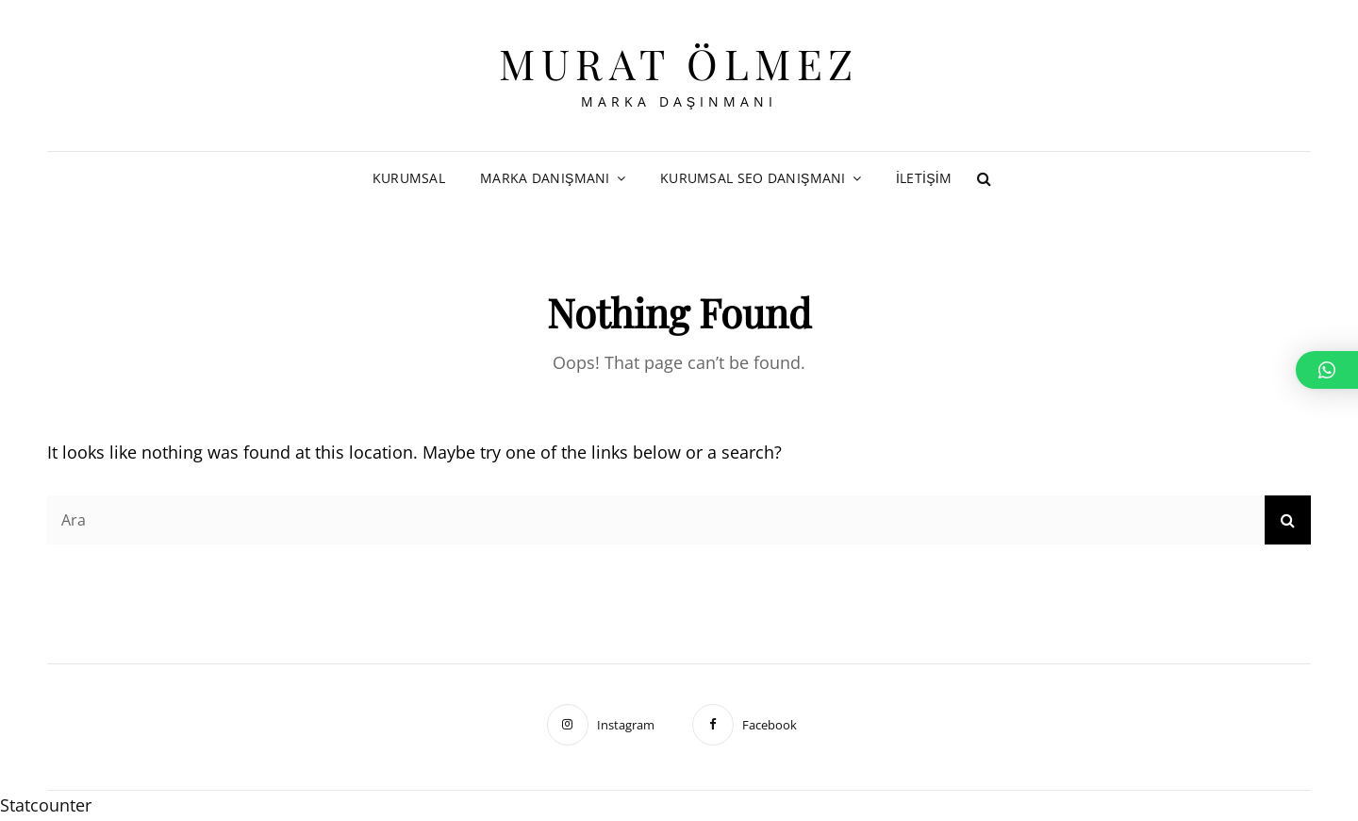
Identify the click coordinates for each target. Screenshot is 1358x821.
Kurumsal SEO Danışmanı (753, 178)
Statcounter (45, 805)
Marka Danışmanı (545, 178)
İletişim (924, 178)
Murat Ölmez (679, 63)
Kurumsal (409, 178)
